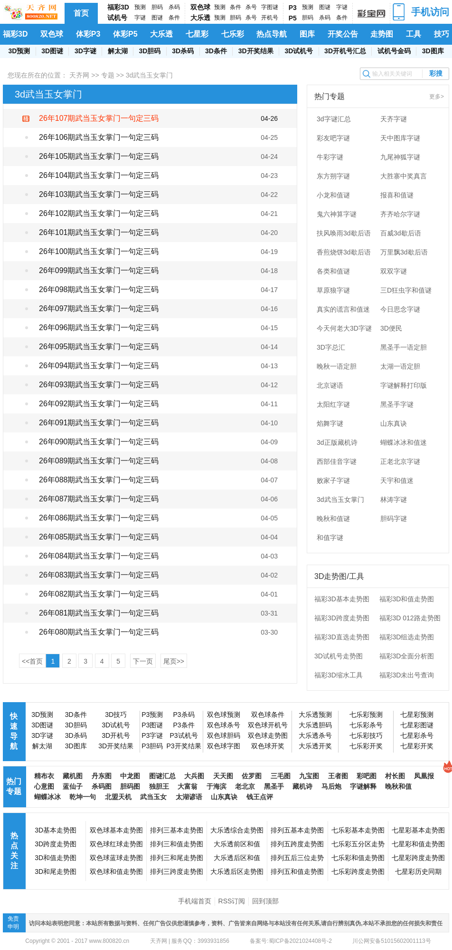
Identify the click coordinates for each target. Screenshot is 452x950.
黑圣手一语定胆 (403, 347)
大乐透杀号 (315, 735)
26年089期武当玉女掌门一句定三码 (99, 461)
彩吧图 (367, 776)
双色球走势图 (268, 735)
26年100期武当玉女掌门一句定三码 (99, 251)
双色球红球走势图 (116, 844)
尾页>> (173, 661)
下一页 (143, 661)
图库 (307, 34)
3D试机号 (298, 51)
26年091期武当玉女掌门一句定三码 (99, 423)
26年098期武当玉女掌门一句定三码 (99, 289)
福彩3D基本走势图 (341, 599)
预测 (140, 7)
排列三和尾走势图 (176, 858)
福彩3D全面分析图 (406, 656)
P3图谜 (152, 725)
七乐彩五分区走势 (358, 844)
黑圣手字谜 (397, 404)
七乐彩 (232, 34)
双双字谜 (393, 271)
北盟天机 (118, 797)
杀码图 (102, 786)
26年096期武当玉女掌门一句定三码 (99, 327)
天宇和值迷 (397, 480)
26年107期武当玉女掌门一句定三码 (99, 118)
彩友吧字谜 (333, 138)
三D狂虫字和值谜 (406, 290)
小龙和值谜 (333, 195)
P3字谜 (152, 735)
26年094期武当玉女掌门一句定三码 (99, 366)
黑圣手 (274, 786)
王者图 (338, 776)
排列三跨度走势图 (176, 871)
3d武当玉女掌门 (340, 499)
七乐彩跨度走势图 (358, 871)
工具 (413, 34)
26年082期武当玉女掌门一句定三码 (99, 594)
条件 (174, 17)
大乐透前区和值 (237, 844)
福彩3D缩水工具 (338, 675)
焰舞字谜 (330, 423)
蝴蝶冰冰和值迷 (403, 442)
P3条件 (183, 725)
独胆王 (159, 786)
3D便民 (391, 328)
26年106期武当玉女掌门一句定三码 (99, 137)
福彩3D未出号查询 (406, 675)
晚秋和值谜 (333, 518)
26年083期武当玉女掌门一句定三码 (99, 575)
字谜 (140, 17)
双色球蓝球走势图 (116, 858)
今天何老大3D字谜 (344, 328)
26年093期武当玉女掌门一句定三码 (99, 385)
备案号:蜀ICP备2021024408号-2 (291, 941)
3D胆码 (149, 51)
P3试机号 (184, 735)
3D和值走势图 (55, 858)
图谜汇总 (162, 776)
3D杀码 (183, 51)
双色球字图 (223, 746)
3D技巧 (116, 714)
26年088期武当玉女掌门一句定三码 (99, 480)
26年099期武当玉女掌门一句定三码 (99, 270)
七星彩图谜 (416, 725)
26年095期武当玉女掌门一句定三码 (99, 347)
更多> (436, 96)
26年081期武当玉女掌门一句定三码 (99, 613)
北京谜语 (330, 385)
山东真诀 (393, 423)
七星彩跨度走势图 (418, 858)
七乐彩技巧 (366, 735)
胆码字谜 (393, 518)
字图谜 (269, 7)
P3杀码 (183, 714)
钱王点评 (259, 797)
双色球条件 (267, 714)
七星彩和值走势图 (418, 844)
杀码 (174, 7)
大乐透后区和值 (237, 858)
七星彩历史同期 (418, 871)
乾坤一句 (82, 797)
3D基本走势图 (55, 830)
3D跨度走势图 (55, 844)
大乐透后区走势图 (237, 871)
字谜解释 (363, 786)
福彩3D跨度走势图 (341, 618)
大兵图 (194, 776)
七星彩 (197, 34)
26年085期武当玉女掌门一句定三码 (99, 537)
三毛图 (281, 776)
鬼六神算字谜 (337, 214)
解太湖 (118, 51)
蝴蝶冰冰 (47, 797)
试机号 (117, 17)
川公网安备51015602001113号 (391, 941)
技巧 (441, 34)
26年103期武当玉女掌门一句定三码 (99, 194)
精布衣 (44, 776)
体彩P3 (88, 34)
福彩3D (118, 7)
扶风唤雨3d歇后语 (344, 233)
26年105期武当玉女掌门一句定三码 (99, 156)
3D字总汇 (331, 347)
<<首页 (32, 661)
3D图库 (433, 51)
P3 (293, 7)
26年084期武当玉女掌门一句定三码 (99, 556)
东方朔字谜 (333, 176)
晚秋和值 (398, 786)
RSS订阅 (231, 901)
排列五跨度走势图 (297, 844)
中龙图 (130, 776)
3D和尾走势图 (55, 871)
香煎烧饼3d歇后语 (344, 252)
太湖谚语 (189, 797)
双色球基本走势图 (116, 830)
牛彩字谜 (330, 157)
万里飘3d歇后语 (404, 252)
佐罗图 (252, 776)
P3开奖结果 (183, 746)
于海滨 (216, 786)
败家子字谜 (333, 480)
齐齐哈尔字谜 (400, 214)
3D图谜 (52, 51)
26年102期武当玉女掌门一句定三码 (99, 213)
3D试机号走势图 (338, 656)
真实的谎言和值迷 (343, 309)
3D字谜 (85, 51)
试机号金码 (394, 51)
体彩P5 (125, 34)
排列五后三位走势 (297, 858)
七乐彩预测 (366, 714)
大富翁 (188, 786)
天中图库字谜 (400, 138)
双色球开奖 (267, 746)
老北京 (245, 786)
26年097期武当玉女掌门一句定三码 (99, 308)
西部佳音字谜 (337, 461)
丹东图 (102, 776)
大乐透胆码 (315, 725)
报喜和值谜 (397, 195)
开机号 (269, 17)
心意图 (44, 786)
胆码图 (130, 786)
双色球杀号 (223, 725)
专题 (107, 75)
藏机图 (73, 776)
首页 (81, 13)
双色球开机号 (268, 725)
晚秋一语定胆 (337, 366)
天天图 (223, 776)
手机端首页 (194, 901)
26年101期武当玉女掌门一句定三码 (99, 232)
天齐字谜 (393, 119)
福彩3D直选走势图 (341, 637)
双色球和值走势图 (116, 871)
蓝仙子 (73, 786)
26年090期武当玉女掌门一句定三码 (99, 442)
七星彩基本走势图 (418, 830)
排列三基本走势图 (176, 830)
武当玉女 (153, 797)
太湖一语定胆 (400, 366)
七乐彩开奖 (366, 746)
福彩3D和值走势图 (406, 599)
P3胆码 (152, 746)
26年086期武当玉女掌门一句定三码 (99, 518)
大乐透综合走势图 (237, 830)
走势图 (381, 34)
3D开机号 (116, 735)
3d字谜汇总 (334, 119)
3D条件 (216, 51)
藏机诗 (302, 786)
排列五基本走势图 (297, 830)
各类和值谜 (333, 271)
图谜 (157, 17)
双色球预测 (223, 714)
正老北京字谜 (400, 461)
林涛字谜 (393, 499)
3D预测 (19, 51)
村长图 (395, 776)
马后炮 (331, 786)
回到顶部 (265, 901)
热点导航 (271, 34)
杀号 (251, 7)
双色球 (200, 7)
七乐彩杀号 (366, 725)
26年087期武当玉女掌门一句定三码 (99, 499)
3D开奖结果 (255, 51)
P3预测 (152, 714)
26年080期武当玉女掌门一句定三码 (99, 632)
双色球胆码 (223, 735)
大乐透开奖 (315, 746)
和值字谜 (330, 537)
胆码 (157, 7)
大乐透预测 (315, 714)
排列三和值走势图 (176, 844)
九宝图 (309, 776)
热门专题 (13, 786)
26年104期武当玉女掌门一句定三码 (99, 175)
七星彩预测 (416, 714)
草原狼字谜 (333, 290)
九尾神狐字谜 (400, 157)
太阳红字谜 (333, 404)
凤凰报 (424, 776)
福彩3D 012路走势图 (410, 618)
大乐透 (200, 17)
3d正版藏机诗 (337, 442)
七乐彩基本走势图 (358, 830)
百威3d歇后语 (400, 233)
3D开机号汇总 (345, 51)
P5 (293, 18)
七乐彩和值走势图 (358, 858)
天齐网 (79, 75)
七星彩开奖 (416, 746)
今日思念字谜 (400, 309)
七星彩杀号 (416, 735)
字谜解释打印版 (403, 385)
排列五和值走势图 (297, 871)
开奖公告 (343, 34)
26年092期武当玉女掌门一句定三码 (99, 404)
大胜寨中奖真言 (403, 176)
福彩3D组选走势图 (406, 637)
